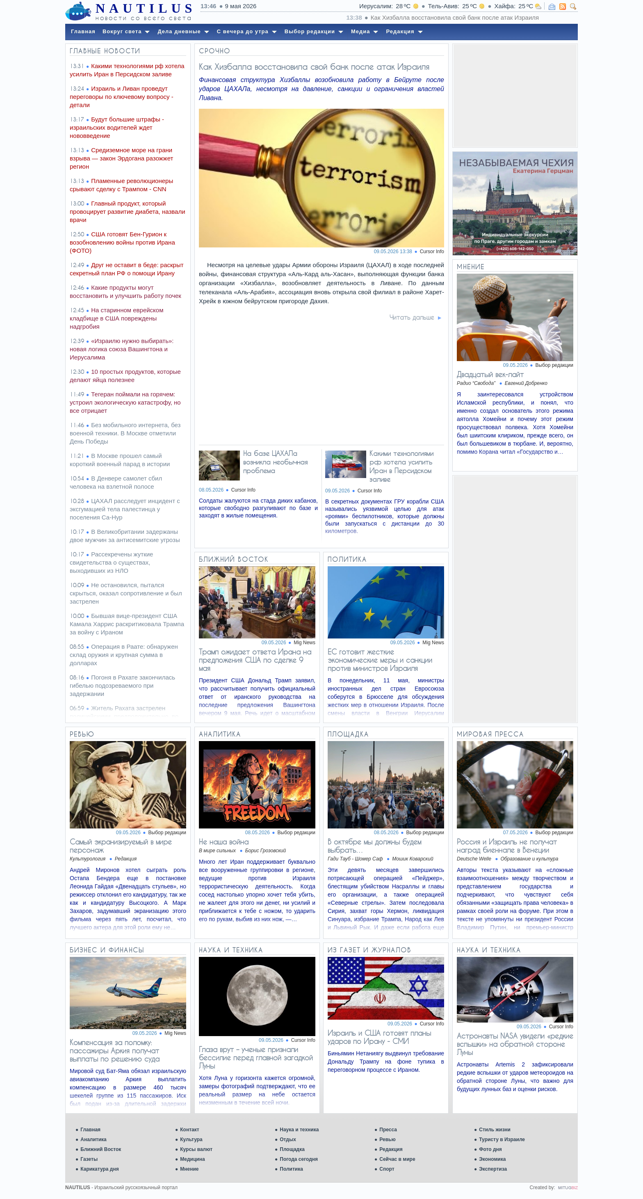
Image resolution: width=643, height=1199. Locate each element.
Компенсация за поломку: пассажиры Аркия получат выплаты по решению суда (115, 1050)
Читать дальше (412, 317)
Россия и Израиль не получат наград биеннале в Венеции (507, 845)
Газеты (89, 1159)
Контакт (189, 1130)
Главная (90, 1130)
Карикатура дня (99, 1169)
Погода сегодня (299, 1159)
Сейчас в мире (397, 1159)
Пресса (388, 1130)
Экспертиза (493, 1169)
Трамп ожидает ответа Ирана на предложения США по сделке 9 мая (255, 660)
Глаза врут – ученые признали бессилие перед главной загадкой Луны (256, 1057)
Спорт (386, 1169)
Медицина (192, 1159)
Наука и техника (299, 1130)
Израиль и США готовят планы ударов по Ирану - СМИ (379, 1037)
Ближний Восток (100, 1149)
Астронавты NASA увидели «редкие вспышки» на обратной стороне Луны (515, 1044)
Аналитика (93, 1139)
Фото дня (490, 1149)
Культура (191, 1139)
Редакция (390, 1149)
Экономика (492, 1159)
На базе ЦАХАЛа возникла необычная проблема (275, 461)
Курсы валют (196, 1149)
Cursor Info (432, 251)
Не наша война (224, 841)
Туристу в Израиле (502, 1139)
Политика (291, 1169)
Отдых (288, 1139)
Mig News (304, 642)
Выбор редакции (554, 365)
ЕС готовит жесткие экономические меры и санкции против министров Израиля (380, 660)
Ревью (387, 1139)
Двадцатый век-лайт (490, 374)
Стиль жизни (495, 1130)
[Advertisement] (515, 95)
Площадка (292, 1149)
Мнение (189, 1169)
